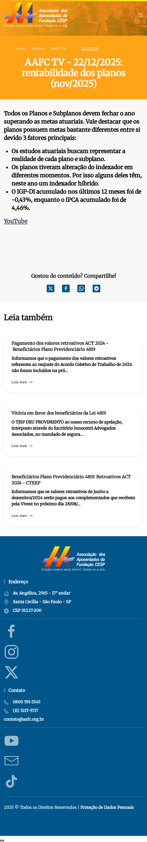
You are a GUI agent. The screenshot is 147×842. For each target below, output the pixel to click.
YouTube (15, 221)
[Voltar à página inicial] (36, 15)
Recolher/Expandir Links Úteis (2, 840)
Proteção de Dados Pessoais (107, 807)
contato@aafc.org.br (24, 719)
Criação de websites (139, 822)
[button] (140, 15)
